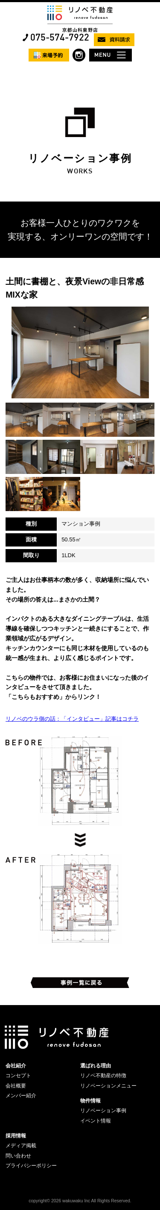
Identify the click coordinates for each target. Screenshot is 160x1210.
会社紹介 (16, 1065)
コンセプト (18, 1075)
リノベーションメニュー (108, 1085)
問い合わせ (18, 1155)
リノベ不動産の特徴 (103, 1075)
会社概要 (16, 1085)
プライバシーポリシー (31, 1165)
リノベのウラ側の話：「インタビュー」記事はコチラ (72, 719)
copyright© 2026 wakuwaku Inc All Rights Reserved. (80, 1200)
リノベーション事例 (103, 1110)
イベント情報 (95, 1120)
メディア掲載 (21, 1145)
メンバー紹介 (21, 1095)
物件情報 (90, 1100)
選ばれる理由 (95, 1065)
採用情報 (16, 1135)
